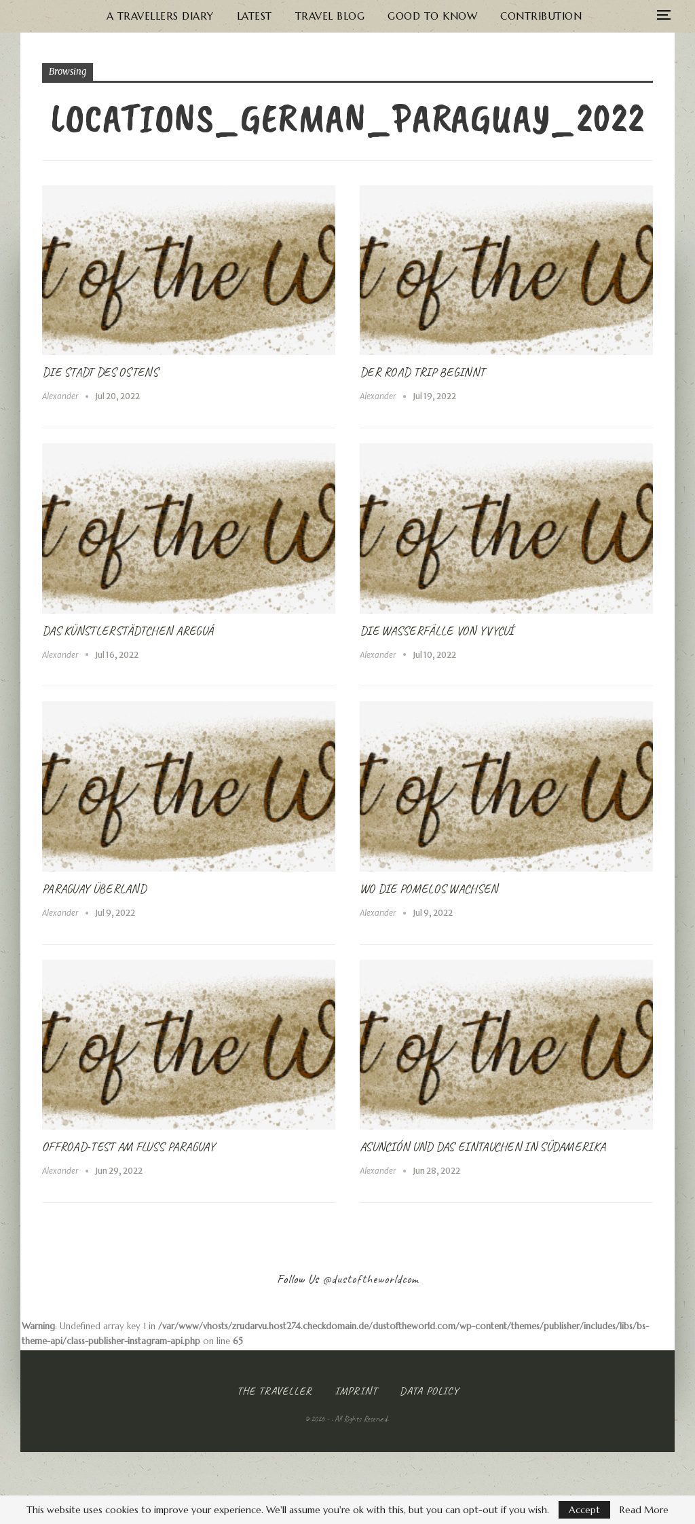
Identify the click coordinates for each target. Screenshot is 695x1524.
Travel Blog (296, 16)
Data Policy (429, 1391)
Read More (644, 1509)
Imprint (356, 1391)
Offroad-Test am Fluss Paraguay (128, 1146)
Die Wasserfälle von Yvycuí (437, 630)
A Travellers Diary (120, 16)
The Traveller (274, 1391)
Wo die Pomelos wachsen (429, 888)
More (596, 16)
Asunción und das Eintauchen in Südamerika (482, 1146)
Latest (218, 16)
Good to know (402, 16)
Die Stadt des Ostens (100, 372)
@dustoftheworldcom (370, 1278)
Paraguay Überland (94, 888)
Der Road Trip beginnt (422, 372)
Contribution (513, 16)
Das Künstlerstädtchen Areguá (127, 630)
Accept (584, 1510)
